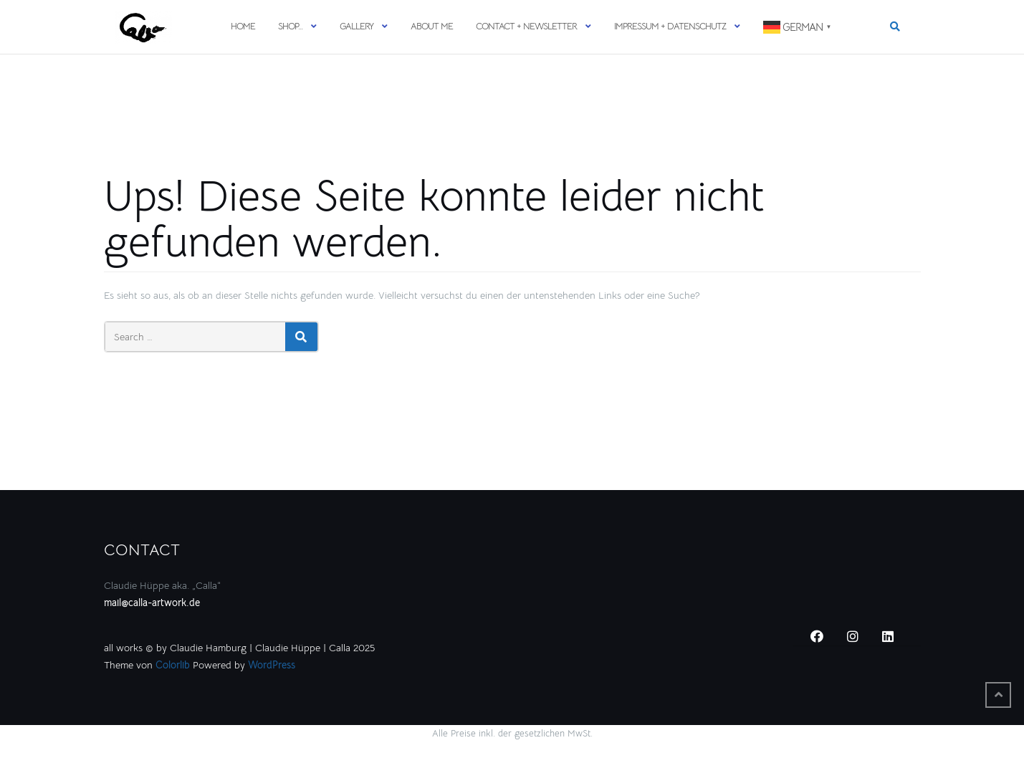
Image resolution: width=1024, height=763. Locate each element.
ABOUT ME (432, 26)
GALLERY (356, 26)
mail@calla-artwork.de (152, 602)
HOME (243, 26)
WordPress (271, 664)
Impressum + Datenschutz (670, 26)
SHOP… (290, 26)
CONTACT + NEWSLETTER (526, 26)
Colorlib (172, 664)
